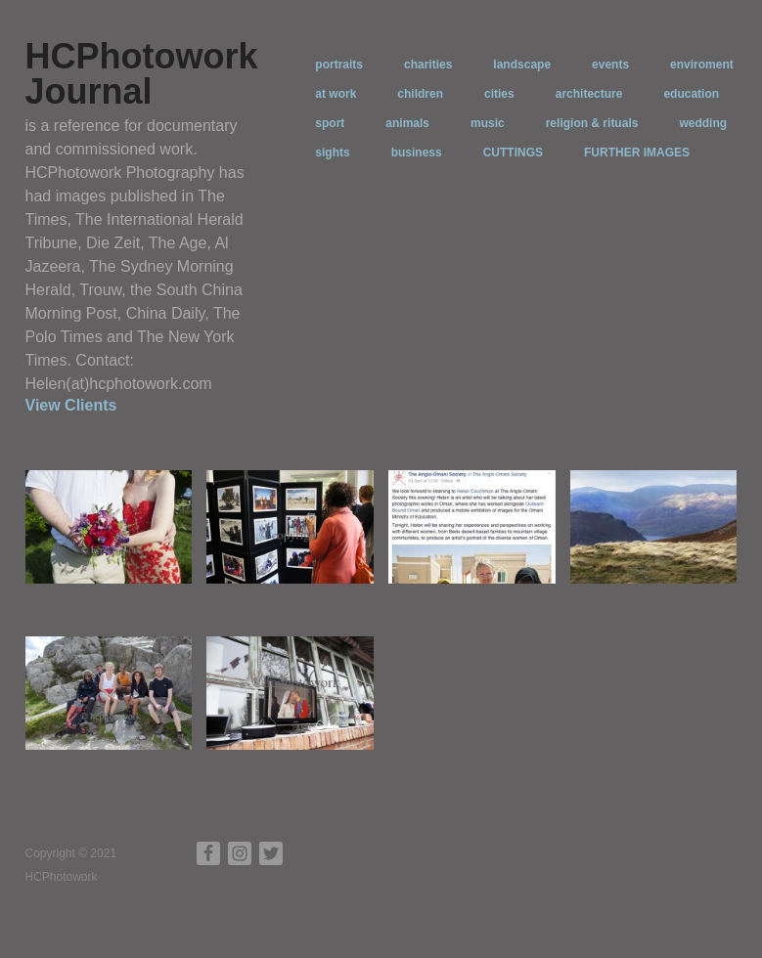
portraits (339, 64)
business (416, 152)
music (488, 123)
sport (329, 123)
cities (499, 94)
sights (332, 152)
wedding (703, 123)
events (610, 64)
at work (335, 94)
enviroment (702, 64)
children (420, 94)
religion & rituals (592, 123)
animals (407, 123)
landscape (522, 64)
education (691, 94)
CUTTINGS (513, 152)
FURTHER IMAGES (637, 152)
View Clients (71, 405)
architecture (589, 94)
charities (428, 64)
